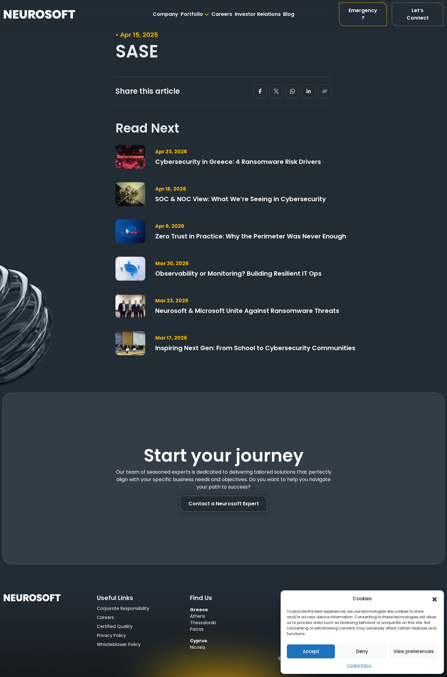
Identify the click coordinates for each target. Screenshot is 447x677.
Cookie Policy (359, 665)
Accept (311, 651)
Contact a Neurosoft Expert (223, 503)
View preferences (413, 651)
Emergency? (363, 14)
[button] (434, 599)
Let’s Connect (418, 14)
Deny (362, 651)
